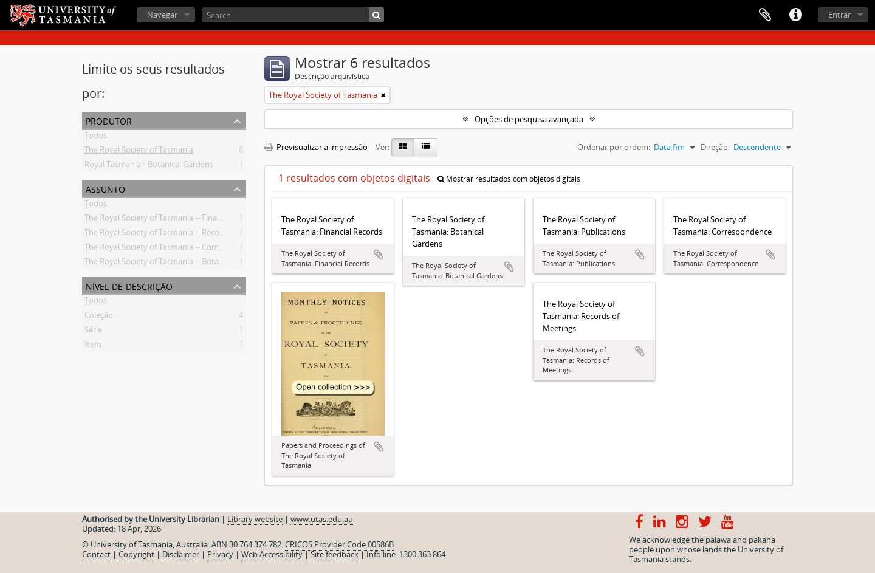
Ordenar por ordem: (613, 147)
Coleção (98, 317)
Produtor (109, 120)
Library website (255, 518)
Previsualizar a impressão (316, 147)
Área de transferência (765, 15)
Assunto (105, 188)
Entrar (839, 14)
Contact (96, 554)
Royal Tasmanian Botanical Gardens (148, 166)
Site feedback (335, 554)
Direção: (715, 147)
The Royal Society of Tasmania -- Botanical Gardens (175, 263)
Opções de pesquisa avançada (529, 119)
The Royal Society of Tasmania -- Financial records (173, 219)
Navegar (162, 14)
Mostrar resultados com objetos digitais (508, 179)
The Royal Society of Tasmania (138, 151)
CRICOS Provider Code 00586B (339, 544)
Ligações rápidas (795, 15)
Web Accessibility (272, 554)
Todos (95, 137)
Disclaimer (180, 554)
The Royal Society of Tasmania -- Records (157, 234)
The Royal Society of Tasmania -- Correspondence (173, 249)
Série (93, 331)
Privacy (220, 554)
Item (92, 346)
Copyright (136, 554)
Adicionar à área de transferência (378, 255)
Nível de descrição (129, 285)
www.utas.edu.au (321, 518)
